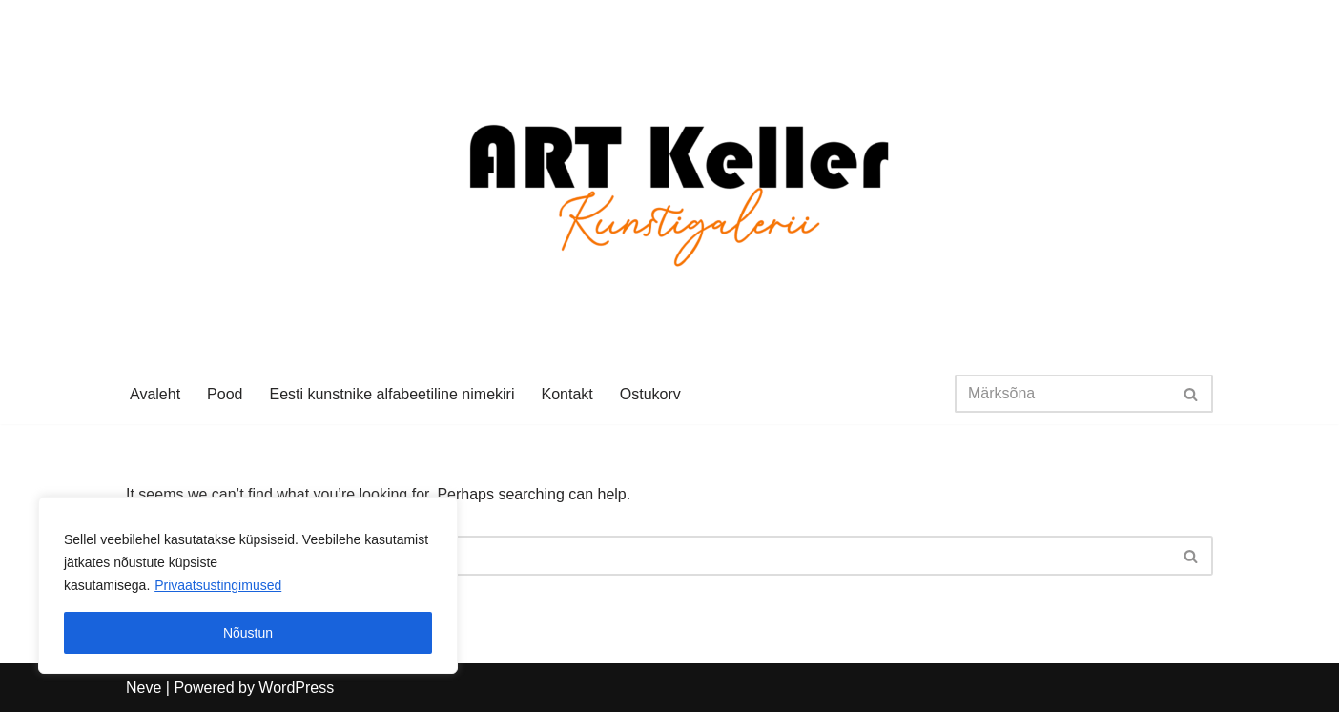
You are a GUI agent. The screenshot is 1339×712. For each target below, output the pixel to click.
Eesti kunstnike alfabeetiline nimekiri (391, 394)
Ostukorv (650, 394)
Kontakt (566, 394)
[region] (248, 585)
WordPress (296, 688)
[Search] (1062, 394)
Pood (224, 394)
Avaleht (155, 394)
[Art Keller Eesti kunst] (670, 181)
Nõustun (248, 633)
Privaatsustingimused (217, 585)
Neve (143, 688)
